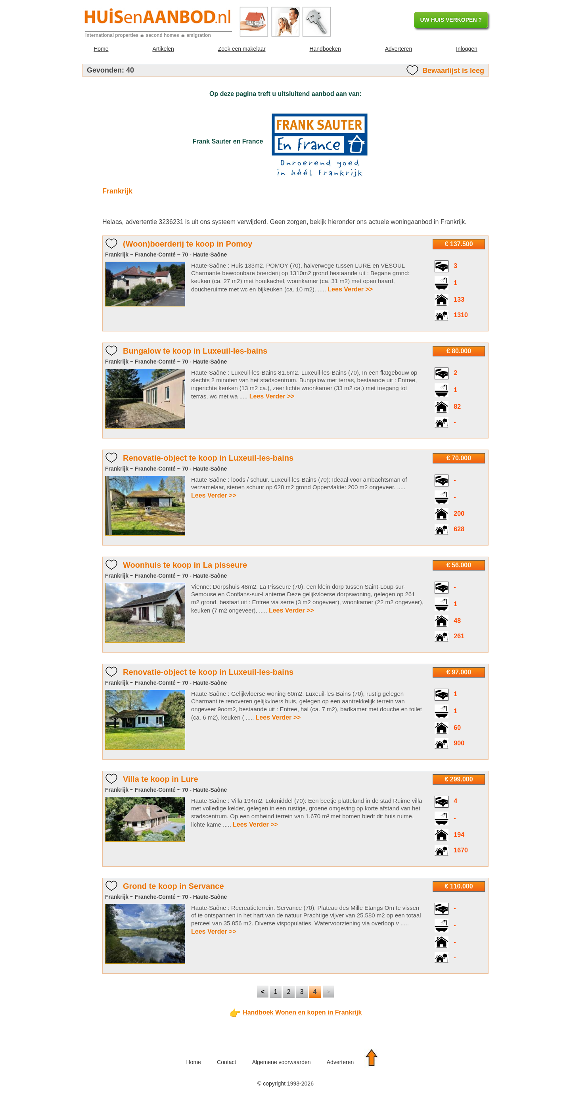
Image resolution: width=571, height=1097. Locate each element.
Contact (226, 1062)
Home (101, 49)
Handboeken (325, 49)
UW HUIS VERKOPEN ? (451, 20)
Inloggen (466, 49)
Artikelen (163, 49)
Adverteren (398, 49)
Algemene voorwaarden (281, 1062)
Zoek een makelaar (242, 49)
